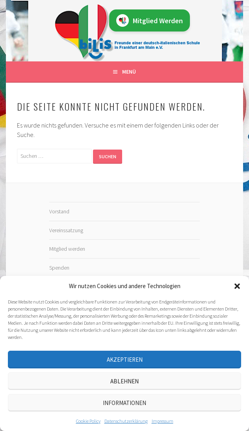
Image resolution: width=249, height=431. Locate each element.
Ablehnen (124, 381)
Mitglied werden (67, 248)
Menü (129, 71)
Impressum (162, 421)
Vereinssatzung (66, 230)
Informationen (124, 403)
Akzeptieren (125, 359)
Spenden (59, 267)
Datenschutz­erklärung (126, 421)
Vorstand (59, 211)
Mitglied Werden (149, 20)
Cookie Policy (88, 421)
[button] (237, 286)
